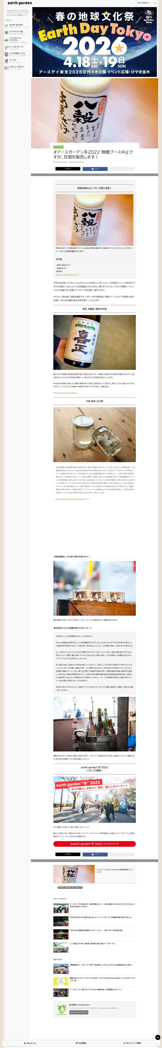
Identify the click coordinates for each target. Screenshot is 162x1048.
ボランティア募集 (132, 1043)
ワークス (19, 61)
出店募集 (81, 1043)
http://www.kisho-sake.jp (65, 393)
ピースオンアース (19, 48)
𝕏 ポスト (68, 169)
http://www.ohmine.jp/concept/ (71, 499)
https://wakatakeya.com (67, 274)
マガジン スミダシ (19, 68)
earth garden (19, 26)
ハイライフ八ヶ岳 (19, 33)
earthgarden (77, 162)
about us (30, 1043)
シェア (95, 168)
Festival (58, 147)
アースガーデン (20, 3)
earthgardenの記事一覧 (78, 1012)
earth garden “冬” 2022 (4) (70, 887)
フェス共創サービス (19, 54)
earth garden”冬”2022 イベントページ (94, 844)
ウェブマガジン (143, 3)
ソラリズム (19, 40)
